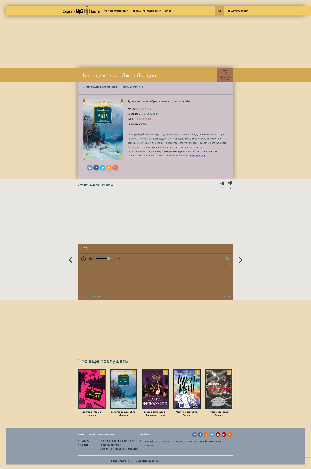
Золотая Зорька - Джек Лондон (123, 413)
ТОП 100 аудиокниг (116, 10)
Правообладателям (110, 444)
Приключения (160, 101)
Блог (168, 10)
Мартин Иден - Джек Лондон (187, 413)
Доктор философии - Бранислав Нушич (155, 413)
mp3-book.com (197, 155)
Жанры (84, 444)
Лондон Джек (143, 108)
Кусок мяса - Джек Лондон (219, 413)
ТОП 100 (84, 440)
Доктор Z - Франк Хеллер (91, 413)
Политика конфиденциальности (117, 440)
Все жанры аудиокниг (146, 10)
